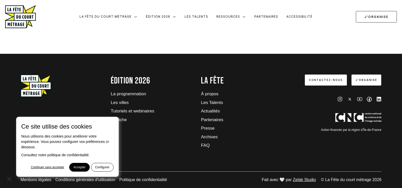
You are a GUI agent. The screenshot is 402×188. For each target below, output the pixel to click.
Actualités (210, 111)
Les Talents (196, 16)
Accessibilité (299, 16)
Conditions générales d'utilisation (85, 179)
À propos (209, 93)
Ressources (231, 17)
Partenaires (266, 16)
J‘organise (376, 17)
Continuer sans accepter (47, 167)
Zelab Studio (304, 179)
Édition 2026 (161, 17)
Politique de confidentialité (143, 179)
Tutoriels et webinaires (132, 111)
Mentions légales (36, 179)
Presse (208, 128)
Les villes (120, 102)
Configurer (102, 167)
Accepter (79, 167)
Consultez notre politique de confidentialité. (55, 155)
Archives (209, 136)
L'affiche (119, 119)
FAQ (205, 145)
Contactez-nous (326, 79)
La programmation (128, 93)
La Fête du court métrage (108, 17)
